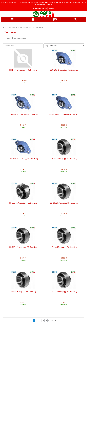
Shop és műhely (25, 27)
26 (52, 320)
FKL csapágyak (38, 27)
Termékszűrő (10, 46)
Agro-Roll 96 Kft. (11, 27)
